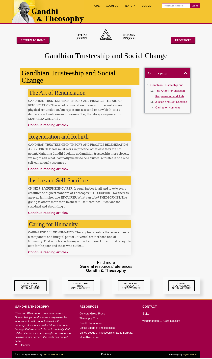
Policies (106, 355)
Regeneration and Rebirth (59, 136)
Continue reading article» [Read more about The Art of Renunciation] (48, 125)
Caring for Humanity (53, 224)
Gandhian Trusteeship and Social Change (168, 85)
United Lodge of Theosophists (97, 328)
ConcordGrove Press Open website (30, 286)
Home (96, 5)
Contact (147, 5)
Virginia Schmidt (190, 355)
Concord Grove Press (92, 314)
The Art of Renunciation (57, 93)
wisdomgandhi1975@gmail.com (161, 321)
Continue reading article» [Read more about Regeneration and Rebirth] (48, 169)
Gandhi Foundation (91, 324)
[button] (185, 73)
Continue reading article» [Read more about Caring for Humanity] (48, 252)
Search (195, 6)
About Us (112, 5)
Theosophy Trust (89, 319)
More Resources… (91, 338)
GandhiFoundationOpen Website (181, 286)
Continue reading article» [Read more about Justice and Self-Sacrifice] (48, 213)
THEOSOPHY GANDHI (53, 355)
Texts (130, 6)
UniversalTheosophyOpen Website (131, 286)
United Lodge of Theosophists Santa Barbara (106, 333)
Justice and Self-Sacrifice (58, 180)
